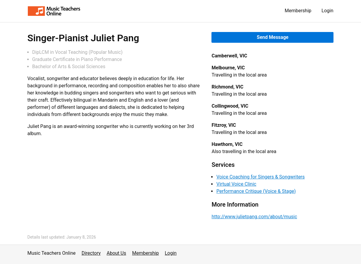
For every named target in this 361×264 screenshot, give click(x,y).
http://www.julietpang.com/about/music (254, 216)
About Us (116, 253)
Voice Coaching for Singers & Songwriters (260, 177)
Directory (91, 253)
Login (327, 10)
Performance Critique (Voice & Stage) (255, 191)
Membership (298, 10)
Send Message (273, 37)
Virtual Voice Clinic (236, 184)
